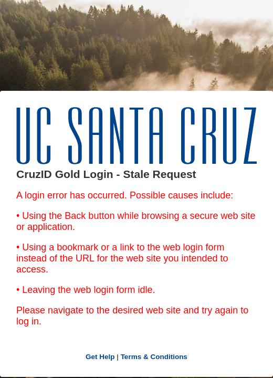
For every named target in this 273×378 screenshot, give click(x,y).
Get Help (100, 357)
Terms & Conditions (154, 357)
